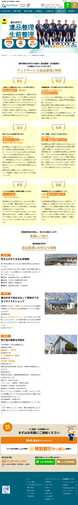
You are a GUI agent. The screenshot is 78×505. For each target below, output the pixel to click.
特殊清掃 (71, 11)
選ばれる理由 (28, 11)
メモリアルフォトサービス (52, 479)
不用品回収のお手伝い (69, 488)
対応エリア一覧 (27, 55)
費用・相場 (17, 11)
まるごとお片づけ (69, 490)
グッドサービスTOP (69, 482)
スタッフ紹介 (48, 484)
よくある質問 (48, 496)
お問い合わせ (48, 493)
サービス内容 (30, 493)
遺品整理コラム (49, 499)
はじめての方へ (6, 11)
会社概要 (47, 490)
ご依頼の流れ (50, 11)
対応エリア (60, 11)
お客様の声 (39, 11)
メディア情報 (30, 481)
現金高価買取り (69, 493)
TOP (28, 479)
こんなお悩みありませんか (34, 484)
